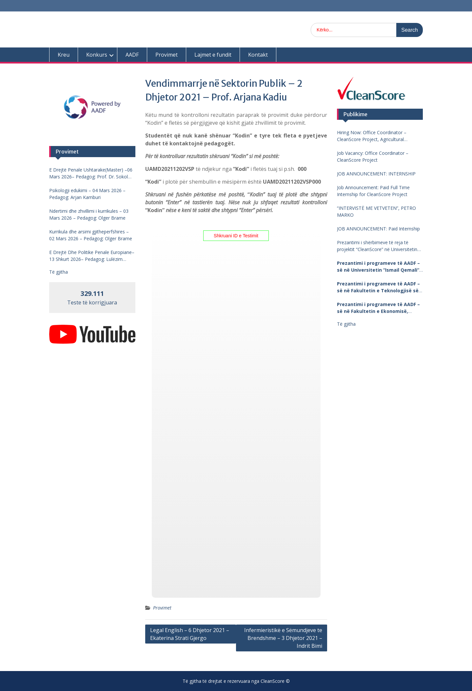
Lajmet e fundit (212, 54)
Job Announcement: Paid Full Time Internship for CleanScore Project (373, 190)
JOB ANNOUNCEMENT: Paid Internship (378, 229)
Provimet (166, 54)
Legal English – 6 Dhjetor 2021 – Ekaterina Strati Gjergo (189, 634)
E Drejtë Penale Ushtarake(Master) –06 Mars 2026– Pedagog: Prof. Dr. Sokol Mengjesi (90, 173)
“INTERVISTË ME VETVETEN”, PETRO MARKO (376, 211)
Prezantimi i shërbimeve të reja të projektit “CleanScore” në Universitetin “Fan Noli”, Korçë (377, 246)
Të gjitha (346, 324)
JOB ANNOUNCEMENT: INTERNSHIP (376, 174)
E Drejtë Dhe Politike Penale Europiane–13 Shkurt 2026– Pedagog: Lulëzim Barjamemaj (91, 256)
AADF (132, 54)
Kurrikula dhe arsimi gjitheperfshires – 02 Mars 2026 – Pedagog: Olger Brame (90, 235)
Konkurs (96, 54)
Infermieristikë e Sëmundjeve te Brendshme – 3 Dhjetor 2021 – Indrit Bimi (283, 638)
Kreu (63, 54)
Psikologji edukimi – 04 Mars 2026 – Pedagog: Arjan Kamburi (87, 193)
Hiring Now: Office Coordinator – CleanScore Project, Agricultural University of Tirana (371, 136)
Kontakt (258, 54)
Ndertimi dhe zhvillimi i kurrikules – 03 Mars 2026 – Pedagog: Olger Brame (88, 214)
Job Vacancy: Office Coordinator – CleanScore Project (372, 156)
